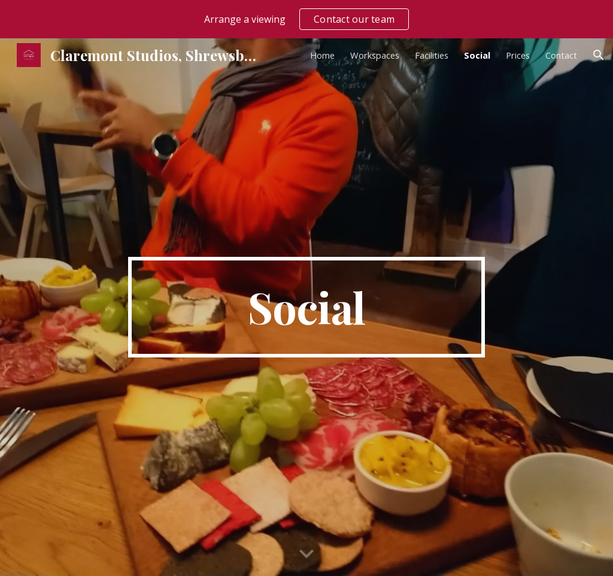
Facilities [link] (431, 55)
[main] (306, 307)
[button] (598, 55)
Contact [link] (561, 55)
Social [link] (477, 55)
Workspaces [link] (374, 55)
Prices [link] (518, 55)
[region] (306, 19)
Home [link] (322, 55)
